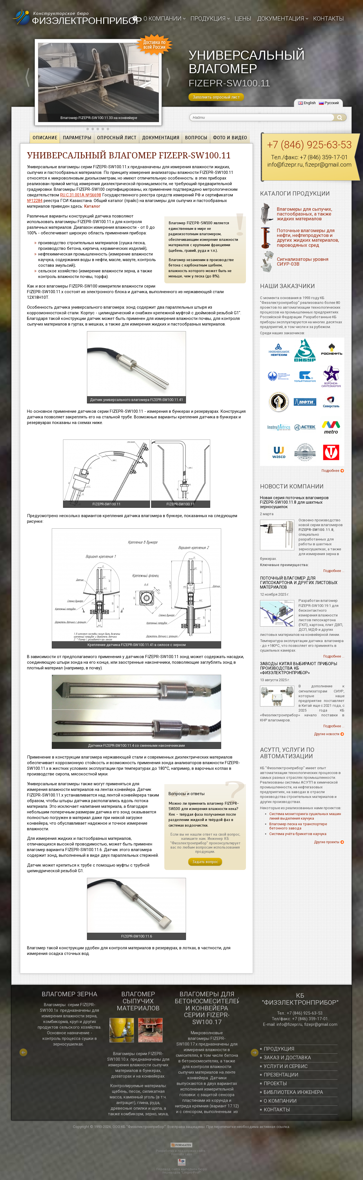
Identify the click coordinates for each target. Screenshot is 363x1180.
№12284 (34, 200)
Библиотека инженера (293, 1092)
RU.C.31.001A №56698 (80, 195)
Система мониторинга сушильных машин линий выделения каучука (305, 816)
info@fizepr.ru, (290, 1024)
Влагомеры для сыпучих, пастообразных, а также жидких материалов (304, 213)
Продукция (279, 1049)
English (307, 103)
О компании (163, 18)
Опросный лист (116, 137)
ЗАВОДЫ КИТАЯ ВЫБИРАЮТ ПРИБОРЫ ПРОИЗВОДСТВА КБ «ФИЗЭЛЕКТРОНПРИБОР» (298, 668)
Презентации (281, 1075)
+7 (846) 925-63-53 (304, 1013)
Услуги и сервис (286, 1066)
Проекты (275, 1083)
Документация (160, 137)
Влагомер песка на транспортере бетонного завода (298, 826)
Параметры (77, 137)
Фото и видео (230, 137)
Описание (45, 137)
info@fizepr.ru (285, 164)
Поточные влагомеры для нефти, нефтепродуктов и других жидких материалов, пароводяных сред (308, 238)
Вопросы (196, 137)
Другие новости (326, 734)
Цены (243, 18)
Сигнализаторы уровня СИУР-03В (302, 261)
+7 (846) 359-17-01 (324, 157)
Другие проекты (326, 842)
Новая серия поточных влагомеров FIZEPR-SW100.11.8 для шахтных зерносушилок (294, 502)
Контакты (328, 18)
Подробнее (330, 471)
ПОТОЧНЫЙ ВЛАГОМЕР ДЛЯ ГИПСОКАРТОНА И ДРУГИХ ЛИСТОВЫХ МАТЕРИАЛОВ (298, 583)
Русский (329, 103)
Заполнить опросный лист (216, 97)
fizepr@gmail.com (328, 164)
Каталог (92, 206)
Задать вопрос (205, 861)
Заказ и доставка (287, 1057)
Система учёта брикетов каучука (297, 834)
